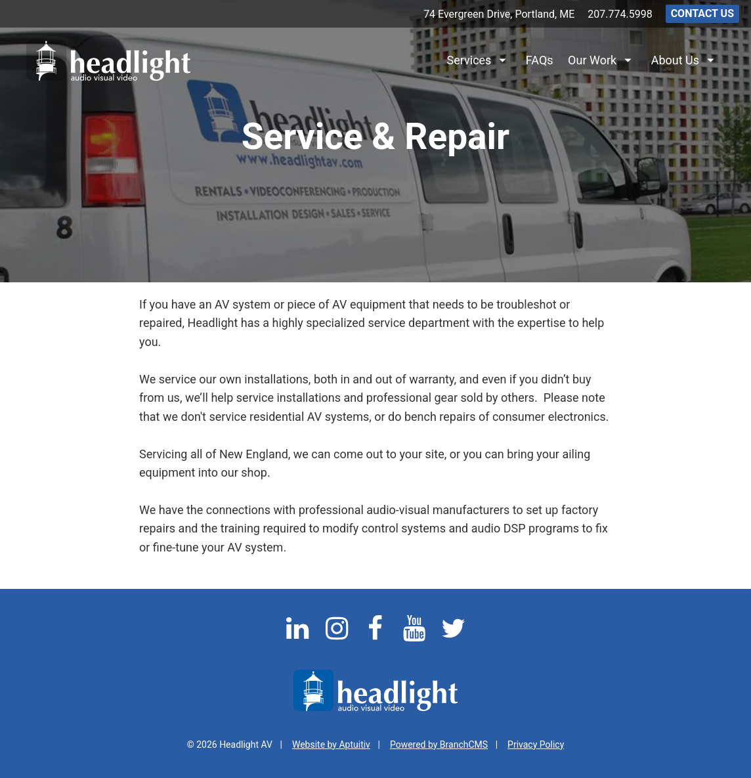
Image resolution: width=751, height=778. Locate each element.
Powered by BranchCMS (439, 744)
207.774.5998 (620, 14)
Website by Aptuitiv (331, 744)
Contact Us (702, 13)
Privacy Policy (535, 744)
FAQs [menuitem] (539, 60)
